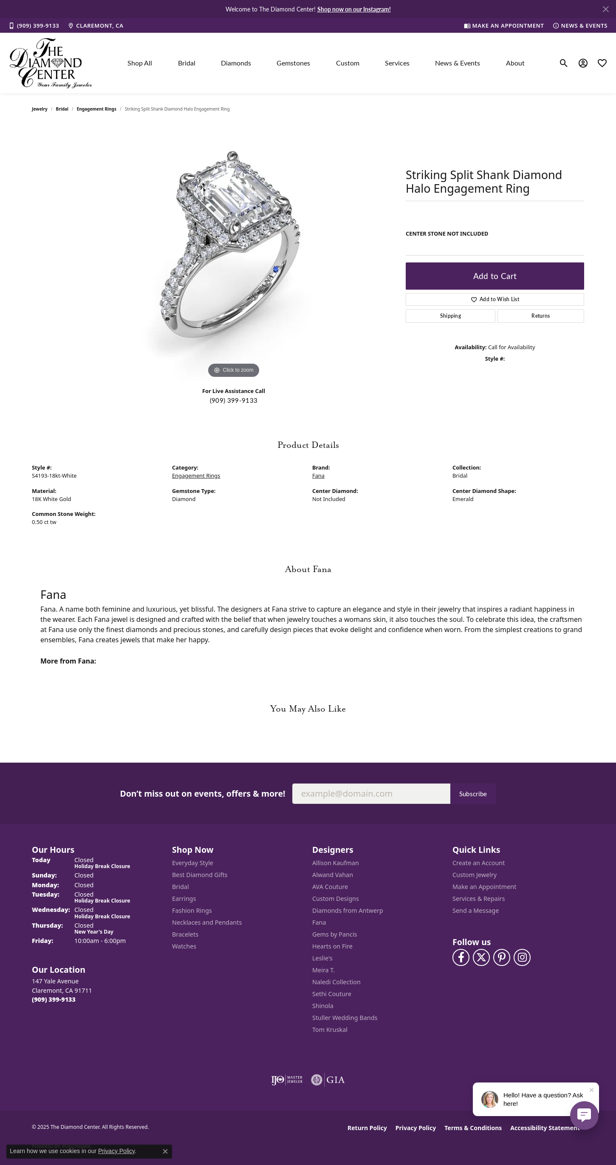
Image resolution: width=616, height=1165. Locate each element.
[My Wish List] (602, 62)
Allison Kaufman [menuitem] (335, 863)
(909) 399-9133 (233, 400)
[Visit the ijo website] (287, 1080)
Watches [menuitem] (184, 946)
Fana (318, 475)
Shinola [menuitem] (322, 1006)
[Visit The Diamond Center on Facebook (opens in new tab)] (460, 957)
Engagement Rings (96, 109)
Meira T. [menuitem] (323, 970)
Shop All (139, 62)
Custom (347, 62)
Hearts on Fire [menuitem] (332, 946)
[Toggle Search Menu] (564, 62)
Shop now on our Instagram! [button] (354, 9)
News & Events (457, 62)
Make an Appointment (484, 887)
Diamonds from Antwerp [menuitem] (347, 910)
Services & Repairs (478, 898)
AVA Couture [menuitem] (330, 887)
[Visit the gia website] (328, 1080)
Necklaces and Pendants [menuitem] (207, 922)
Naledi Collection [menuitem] (336, 982)
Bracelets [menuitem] (185, 934)
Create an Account (478, 863)
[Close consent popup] (165, 1151)
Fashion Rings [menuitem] (192, 910)
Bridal (186, 62)
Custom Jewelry (474, 875)
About (515, 62)
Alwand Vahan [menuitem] (332, 875)
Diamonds (236, 62)
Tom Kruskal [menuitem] (330, 1029)
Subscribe (473, 793)
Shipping (450, 315)
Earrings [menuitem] (184, 898)
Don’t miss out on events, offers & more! (202, 793)
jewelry (40, 109)
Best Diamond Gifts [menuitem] (199, 875)
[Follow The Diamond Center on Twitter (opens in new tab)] (481, 957)
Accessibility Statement (545, 1128)
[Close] (605, 9)
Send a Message (475, 910)
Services (397, 62)
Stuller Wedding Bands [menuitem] (344, 1018)
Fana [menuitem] (319, 922)
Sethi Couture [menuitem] (331, 994)
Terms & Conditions (473, 1128)
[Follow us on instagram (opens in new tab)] (522, 957)
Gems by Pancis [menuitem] (334, 934)
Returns (540, 315)
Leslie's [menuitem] (322, 958)
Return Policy (367, 1128)
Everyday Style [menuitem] (192, 863)
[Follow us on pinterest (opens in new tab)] (501, 957)
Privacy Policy (416, 1128)
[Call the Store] (54, 999)
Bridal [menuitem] (180, 887)
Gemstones (293, 62)
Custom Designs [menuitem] (335, 898)
